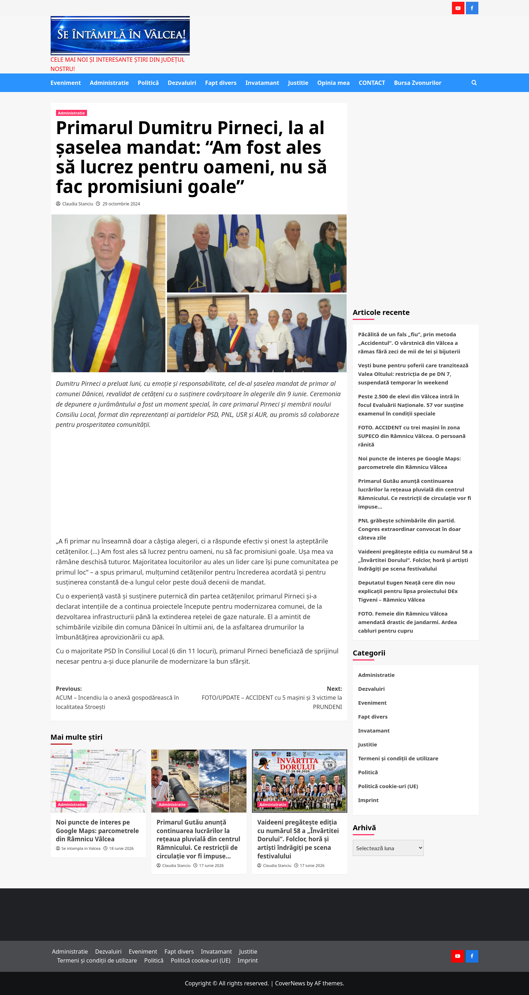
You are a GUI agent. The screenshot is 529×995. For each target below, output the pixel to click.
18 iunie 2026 (121, 848)
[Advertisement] (199, 483)
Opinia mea (333, 83)
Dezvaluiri (182, 83)
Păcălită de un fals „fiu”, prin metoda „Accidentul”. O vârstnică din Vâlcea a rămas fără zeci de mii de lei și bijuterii (409, 343)
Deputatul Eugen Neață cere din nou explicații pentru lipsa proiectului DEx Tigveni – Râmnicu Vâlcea (408, 591)
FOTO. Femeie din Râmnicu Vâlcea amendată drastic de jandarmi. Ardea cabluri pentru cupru (407, 622)
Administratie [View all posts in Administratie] (71, 113)
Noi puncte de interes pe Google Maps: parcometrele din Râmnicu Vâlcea (97, 830)
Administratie (109, 83)
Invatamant (262, 83)
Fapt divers (220, 83)
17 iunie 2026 (211, 865)
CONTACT (372, 83)
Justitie (298, 83)
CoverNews (290, 983)
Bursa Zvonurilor (418, 83)
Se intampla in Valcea (81, 848)
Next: (270, 698)
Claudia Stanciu (77, 204)
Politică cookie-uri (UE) (388, 786)
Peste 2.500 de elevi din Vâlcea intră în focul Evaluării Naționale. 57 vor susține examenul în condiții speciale (411, 405)
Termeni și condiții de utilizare (398, 758)
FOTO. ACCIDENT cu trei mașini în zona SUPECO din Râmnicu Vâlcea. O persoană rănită (412, 436)
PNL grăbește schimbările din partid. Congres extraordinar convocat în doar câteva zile (409, 529)
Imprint (368, 799)
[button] (474, 82)
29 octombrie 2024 (121, 204)
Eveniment (66, 83)
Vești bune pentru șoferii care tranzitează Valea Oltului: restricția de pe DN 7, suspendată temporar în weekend (413, 374)
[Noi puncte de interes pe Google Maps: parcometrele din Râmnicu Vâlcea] (98, 781)
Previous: (127, 698)
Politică (148, 83)
